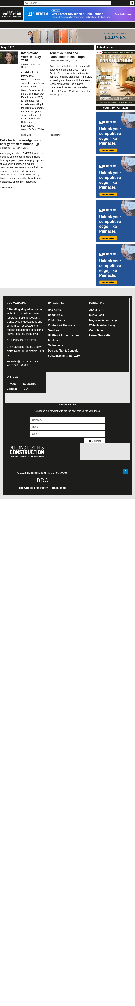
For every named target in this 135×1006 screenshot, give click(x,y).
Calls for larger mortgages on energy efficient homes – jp (21, 142)
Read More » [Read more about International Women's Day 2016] (27, 135)
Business (54, 340)
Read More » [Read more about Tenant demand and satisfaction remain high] (55, 135)
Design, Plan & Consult (63, 350)
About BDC (96, 310)
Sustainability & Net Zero (64, 355)
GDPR (27, 388)
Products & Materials (61, 325)
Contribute (96, 330)
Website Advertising (102, 325)
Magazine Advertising (103, 320)
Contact (12, 388)
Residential (55, 310)
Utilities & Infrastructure (63, 335)
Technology (55, 345)
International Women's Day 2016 (31, 56)
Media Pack (96, 315)
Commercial (55, 315)
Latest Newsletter (100, 335)
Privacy (11, 383)
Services (53, 330)
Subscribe (29, 383)
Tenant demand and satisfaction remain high (67, 55)
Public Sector (56, 320)
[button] (3, 3)
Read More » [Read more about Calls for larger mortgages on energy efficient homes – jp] (6, 187)
